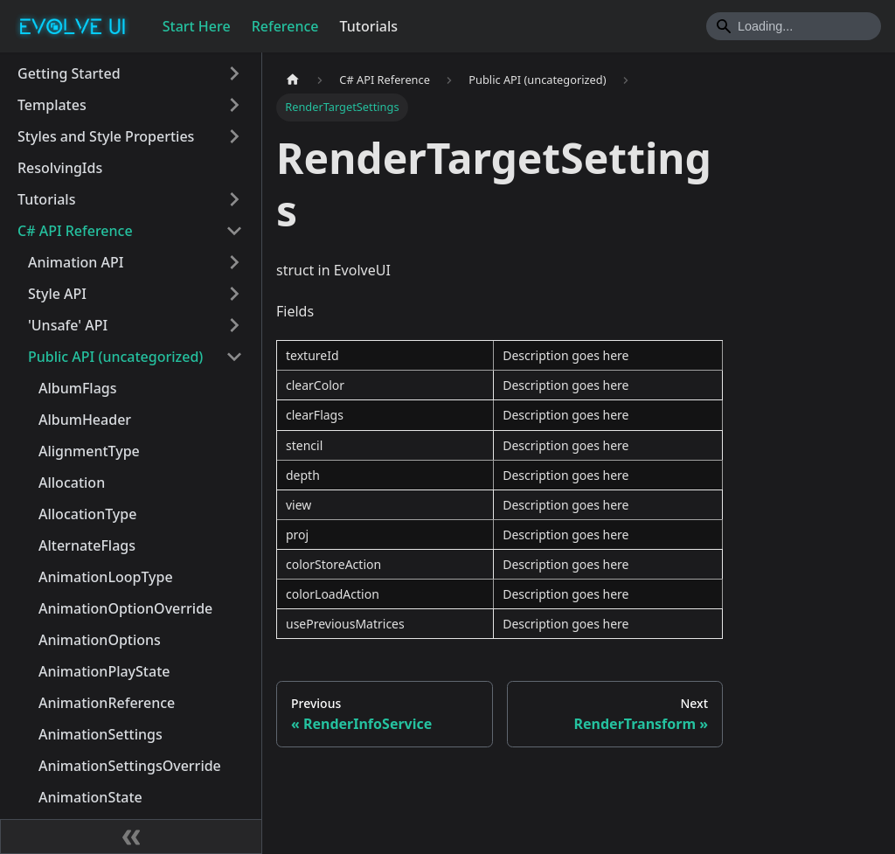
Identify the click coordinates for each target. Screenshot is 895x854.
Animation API (75, 262)
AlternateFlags (86, 545)
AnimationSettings (100, 734)
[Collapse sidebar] (131, 836)
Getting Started (69, 73)
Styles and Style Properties (105, 136)
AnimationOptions (99, 639)
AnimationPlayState (104, 671)
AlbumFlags (77, 388)
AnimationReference (106, 702)
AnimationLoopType (105, 577)
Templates (52, 105)
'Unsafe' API (68, 325)
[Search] (793, 26)
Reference (285, 26)
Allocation (71, 482)
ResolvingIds (59, 167)
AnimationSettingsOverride (129, 765)
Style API (57, 293)
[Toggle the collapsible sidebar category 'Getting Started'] (234, 73)
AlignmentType (89, 451)
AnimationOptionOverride (125, 608)
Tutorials (369, 26)
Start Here (197, 26)
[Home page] (292, 80)
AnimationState (90, 797)
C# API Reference (75, 230)
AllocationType (87, 514)
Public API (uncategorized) (115, 356)
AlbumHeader (84, 419)
